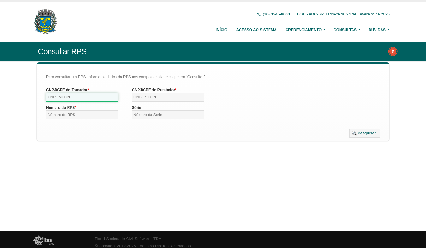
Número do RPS (60, 107)
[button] (364, 133)
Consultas (345, 30)
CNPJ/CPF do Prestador (153, 90)
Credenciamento (304, 30)
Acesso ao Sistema (256, 30)
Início (222, 30)
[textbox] (82, 97)
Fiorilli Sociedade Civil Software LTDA (128, 239)
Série (136, 107)
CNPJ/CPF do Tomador (66, 90)
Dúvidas (377, 30)
